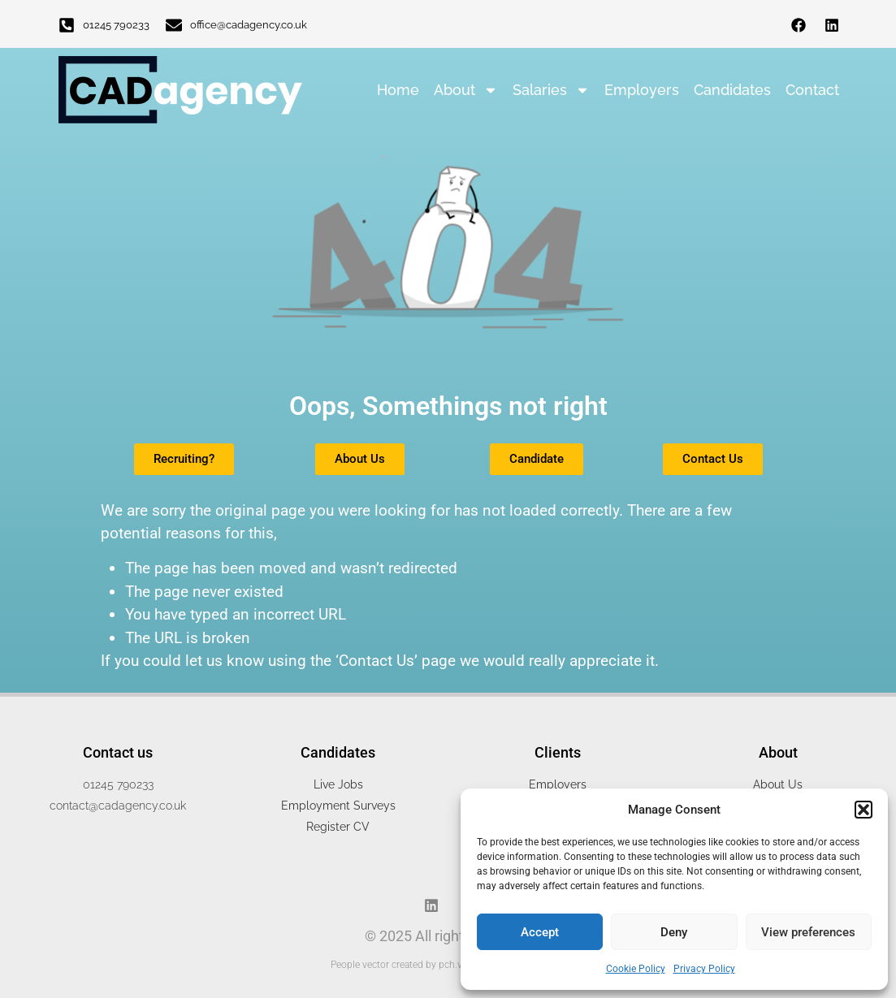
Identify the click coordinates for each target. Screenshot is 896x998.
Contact (812, 89)
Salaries (551, 90)
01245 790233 (116, 25)
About (466, 90)
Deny (673, 932)
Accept (540, 932)
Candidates (732, 89)
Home (398, 89)
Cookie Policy (635, 968)
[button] (863, 809)
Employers (641, 89)
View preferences (808, 932)
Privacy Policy (704, 968)
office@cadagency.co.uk (248, 25)
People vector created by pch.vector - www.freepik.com (448, 964)
